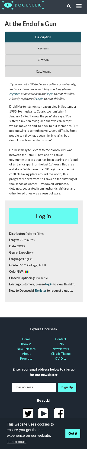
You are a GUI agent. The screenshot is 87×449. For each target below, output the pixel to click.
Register (40, 290)
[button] (69, 6)
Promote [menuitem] (26, 358)
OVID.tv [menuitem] (60, 358)
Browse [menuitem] (26, 344)
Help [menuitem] (61, 344)
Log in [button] (43, 216)
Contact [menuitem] (60, 339)
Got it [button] (72, 433)
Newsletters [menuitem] (61, 349)
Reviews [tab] (43, 48)
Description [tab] (43, 37)
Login (39, 98)
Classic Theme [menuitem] (61, 353)
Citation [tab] (43, 60)
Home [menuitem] (26, 339)
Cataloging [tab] (43, 71)
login (50, 94)
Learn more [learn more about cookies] (16, 442)
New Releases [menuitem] (26, 349)
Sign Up (67, 387)
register (14, 94)
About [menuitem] (26, 353)
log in (48, 284)
